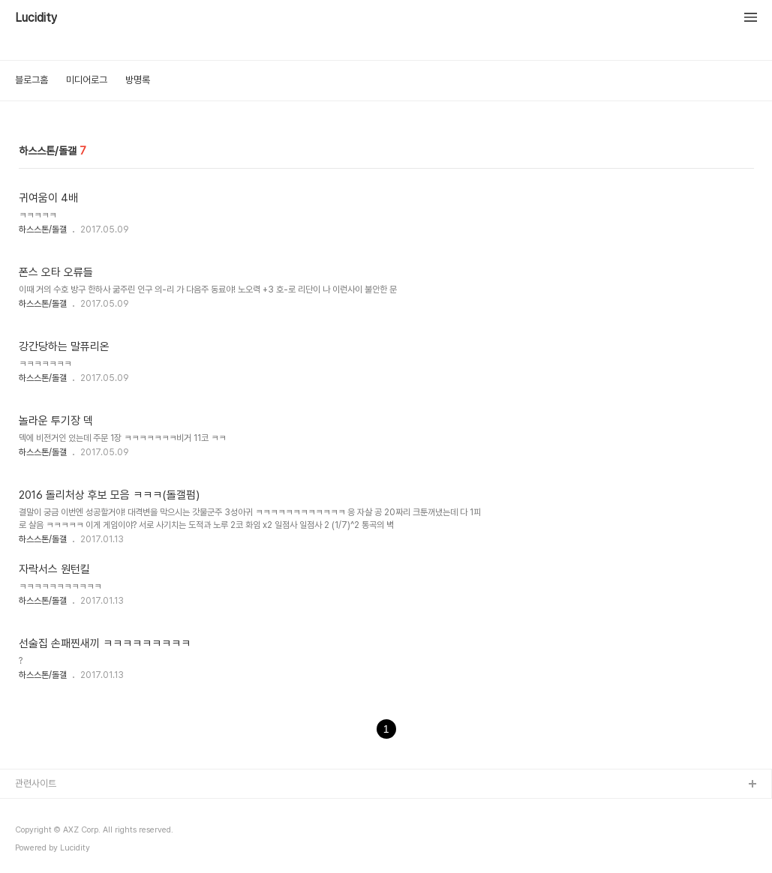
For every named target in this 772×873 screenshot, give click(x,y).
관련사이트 (35, 783)
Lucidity (36, 18)
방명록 (137, 80)
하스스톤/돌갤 (43, 229)
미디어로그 (86, 80)
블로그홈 (31, 80)
